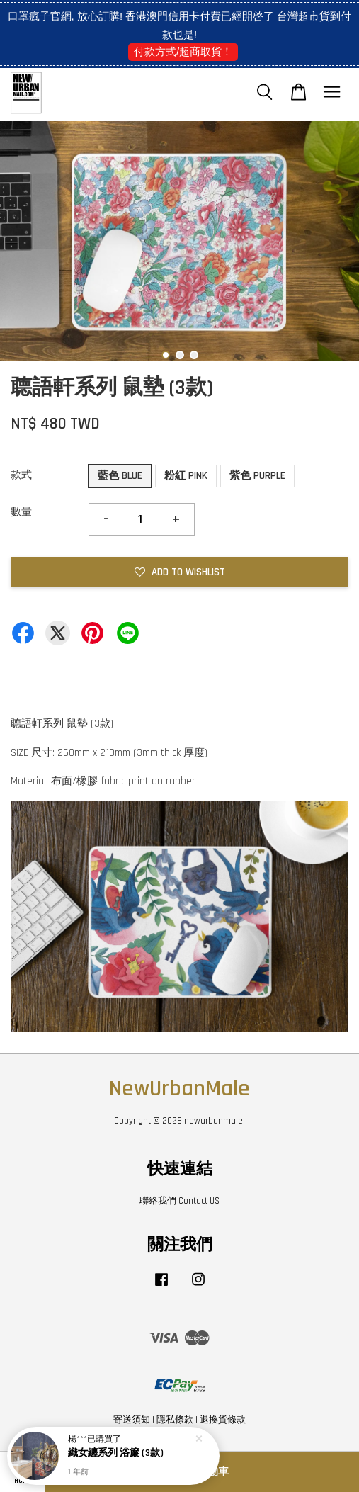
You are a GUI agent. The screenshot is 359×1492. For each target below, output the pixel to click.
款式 (21, 475)
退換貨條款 (223, 1419)
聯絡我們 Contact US (179, 1200)
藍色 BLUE (120, 475)
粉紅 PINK (185, 475)
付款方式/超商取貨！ (183, 51)
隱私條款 (174, 1419)
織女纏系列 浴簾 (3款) (116, 1453)
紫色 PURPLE (257, 475)
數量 (21, 512)
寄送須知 (131, 1419)
